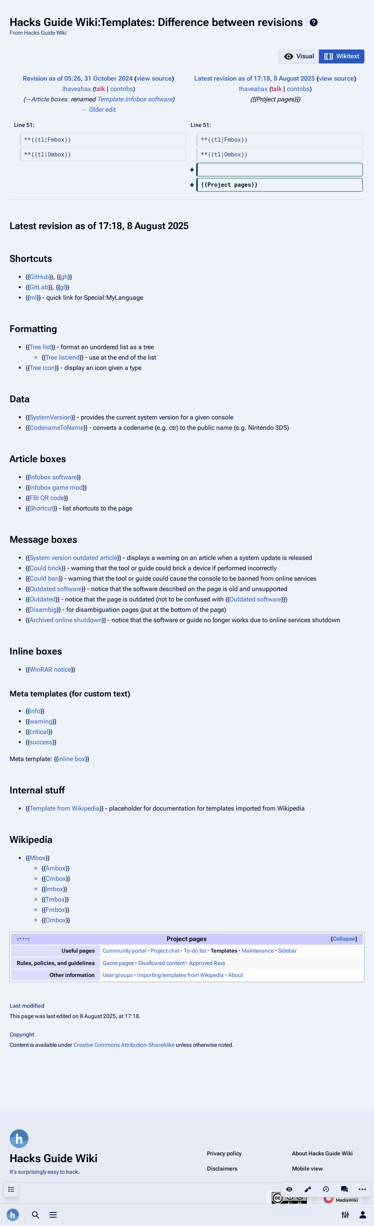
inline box (71, 759)
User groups (118, 975)
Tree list (40, 347)
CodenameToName (57, 427)
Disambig (43, 609)
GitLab (39, 287)
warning (41, 721)
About (235, 975)
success (41, 742)
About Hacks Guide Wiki (322, 1153)
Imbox (54, 889)
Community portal (124, 950)
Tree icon (42, 368)
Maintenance (258, 950)
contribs (121, 89)
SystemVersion (50, 417)
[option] (298, 56)
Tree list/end (63, 357)
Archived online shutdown (66, 620)
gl (62, 287)
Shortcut (41, 508)
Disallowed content (161, 963)
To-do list (195, 950)
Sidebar (287, 950)
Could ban (44, 578)
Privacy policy (224, 1153)
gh (64, 277)
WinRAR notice (50, 669)
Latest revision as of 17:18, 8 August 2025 (254, 78)
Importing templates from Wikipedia (180, 975)
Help (314, 22)
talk (100, 89)
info (35, 711)
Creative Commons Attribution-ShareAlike (124, 1045)
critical (39, 732)
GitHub (39, 277)
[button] (299, 56)
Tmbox (55, 899)
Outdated (43, 599)
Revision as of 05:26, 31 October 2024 (78, 78)
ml (33, 297)
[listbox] (321, 56)
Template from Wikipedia (64, 808)
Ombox (56, 920)
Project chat (165, 950)
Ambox (56, 868)
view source (154, 78)
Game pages (118, 963)
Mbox (38, 858)
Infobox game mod (56, 487)
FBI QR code (47, 498)
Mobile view (307, 1168)
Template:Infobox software (134, 99)
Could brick (46, 568)
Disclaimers (222, 1168)
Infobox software (53, 477)
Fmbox (55, 910)
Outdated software (56, 589)
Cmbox (56, 878)
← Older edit (98, 109)
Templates (224, 950)
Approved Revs (207, 963)
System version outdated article (73, 558)
